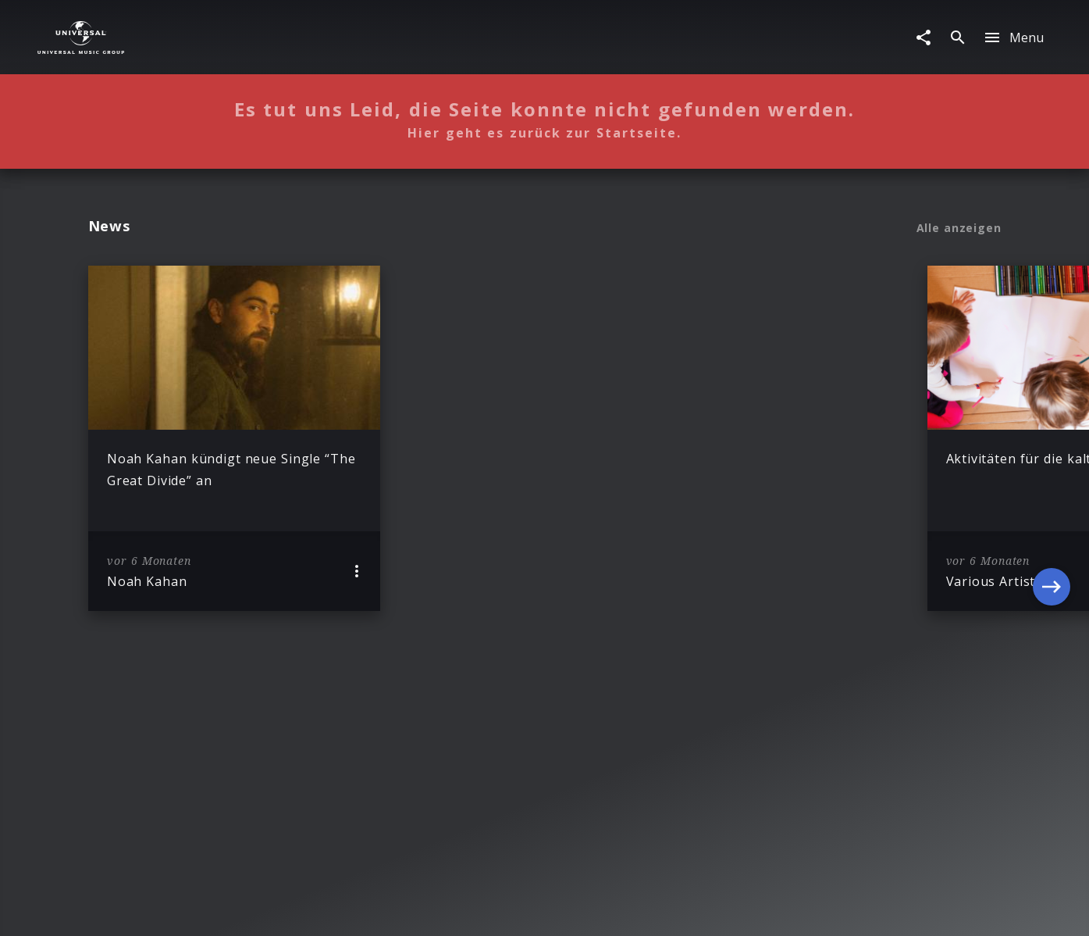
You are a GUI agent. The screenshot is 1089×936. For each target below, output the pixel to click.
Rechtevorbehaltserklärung (302, 909)
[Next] (1051, 438)
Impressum (179, 909)
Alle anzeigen (959, 228)
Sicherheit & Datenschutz (467, 909)
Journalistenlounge (751, 909)
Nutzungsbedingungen (619, 909)
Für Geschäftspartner (881, 909)
